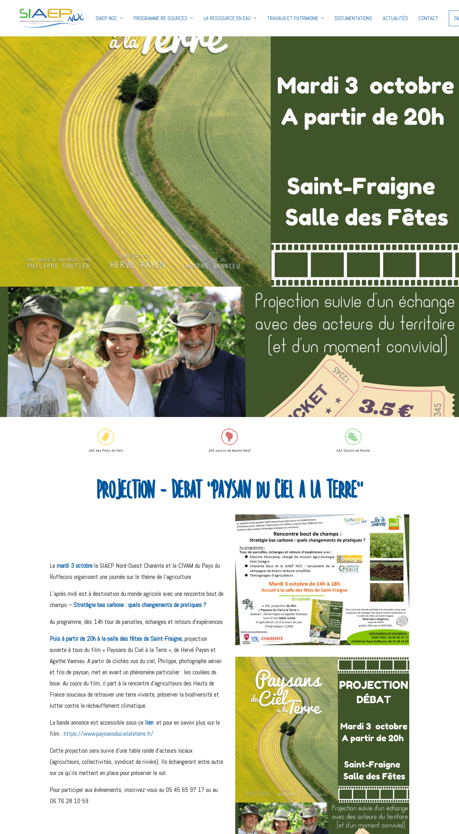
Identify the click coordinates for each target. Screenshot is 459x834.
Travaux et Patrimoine (281, 18)
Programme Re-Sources (149, 18)
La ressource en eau (216, 18)
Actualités (381, 18)
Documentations (339, 18)
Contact (414, 18)
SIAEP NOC (95, 18)
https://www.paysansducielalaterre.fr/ (108, 733)
